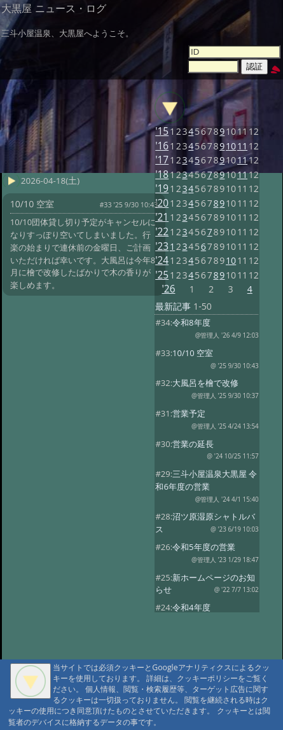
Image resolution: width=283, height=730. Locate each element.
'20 (162, 203)
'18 (162, 174)
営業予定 (188, 413)
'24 (162, 260)
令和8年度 (191, 322)
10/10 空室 (192, 353)
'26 (168, 289)
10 (231, 146)
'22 (162, 231)
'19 (162, 188)
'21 (162, 217)
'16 (162, 146)
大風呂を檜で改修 (205, 383)
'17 (162, 160)
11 (242, 146)
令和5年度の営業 (203, 547)
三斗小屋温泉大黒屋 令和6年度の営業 (206, 480)
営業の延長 (193, 444)
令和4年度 (191, 607)
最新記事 (173, 306)
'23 (162, 246)
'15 (162, 131)
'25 (162, 275)
